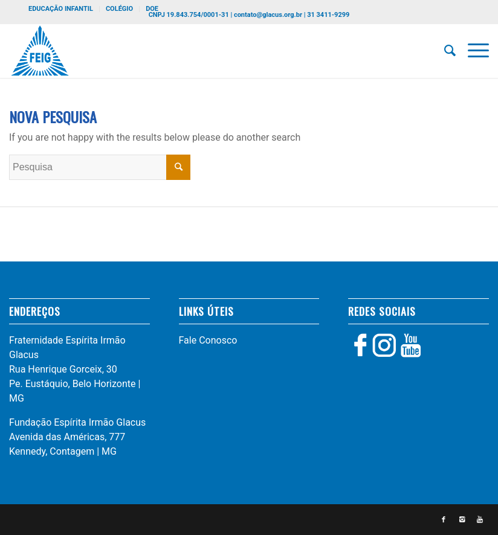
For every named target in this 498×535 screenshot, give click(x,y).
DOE (152, 9)
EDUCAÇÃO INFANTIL (60, 9)
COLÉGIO (119, 9)
